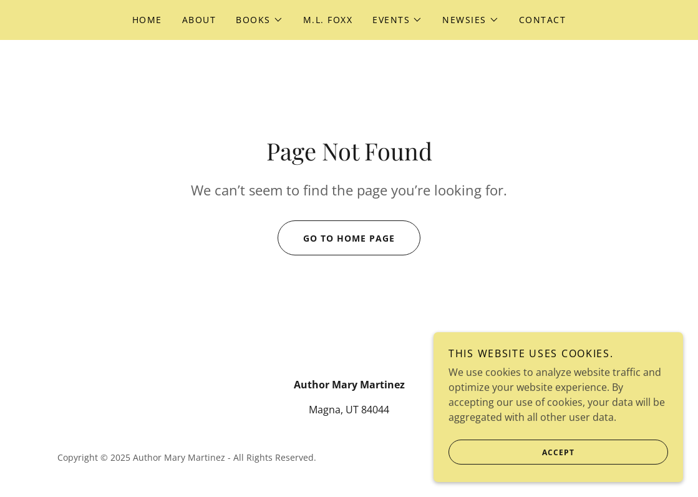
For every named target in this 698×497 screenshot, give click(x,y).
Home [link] (147, 20)
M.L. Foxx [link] (327, 20)
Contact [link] (542, 20)
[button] (259, 19)
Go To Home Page (336, 237)
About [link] (199, 20)
